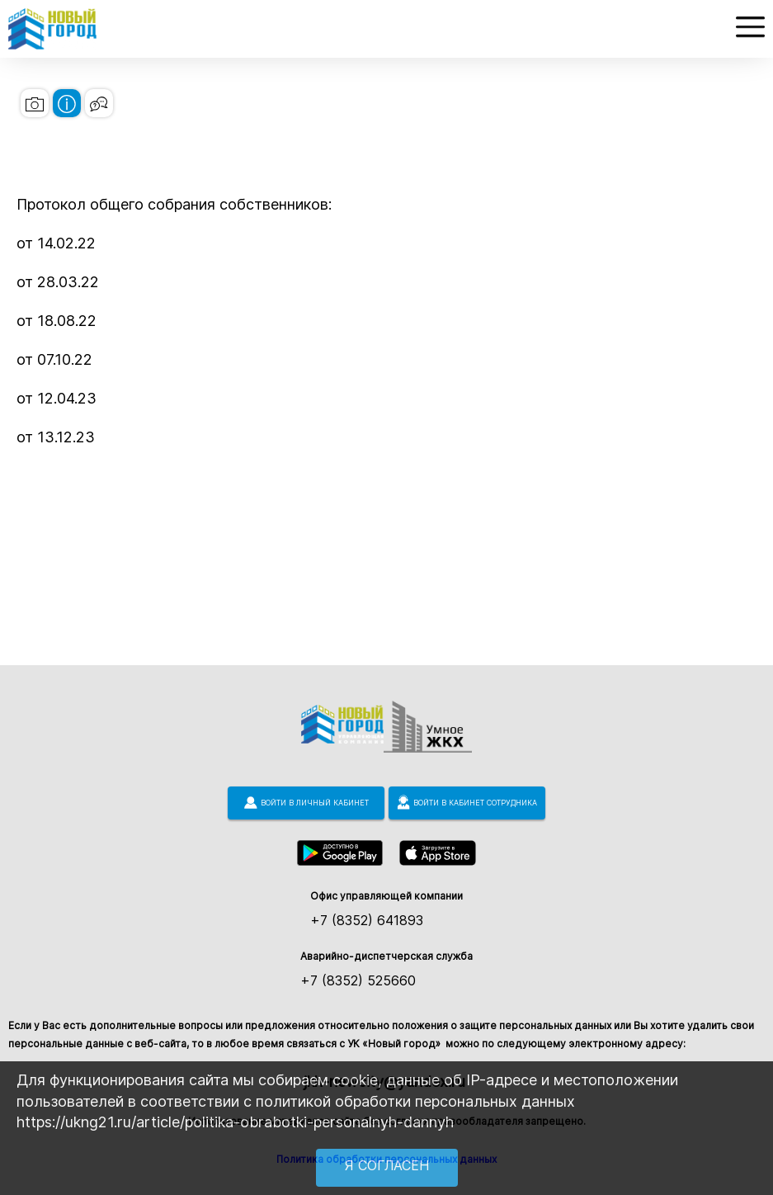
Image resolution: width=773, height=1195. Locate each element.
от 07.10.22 (54, 359)
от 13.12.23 (55, 437)
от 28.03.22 (57, 281)
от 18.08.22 (56, 320)
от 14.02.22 (56, 243)
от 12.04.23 (56, 398)
